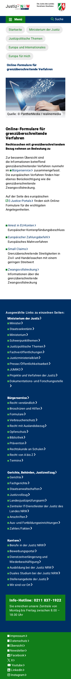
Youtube (17, 665)
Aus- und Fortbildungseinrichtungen (34, 523)
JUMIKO (15, 369)
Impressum (17, 636)
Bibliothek (16, 437)
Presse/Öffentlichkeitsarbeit (29, 364)
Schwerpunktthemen (24, 340)
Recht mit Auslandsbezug (27, 426)
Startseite (15, 29)
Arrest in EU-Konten (21, 225)
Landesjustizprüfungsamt (27, 500)
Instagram (18, 675)
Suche (59, 19)
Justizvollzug (19, 495)
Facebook (17, 655)
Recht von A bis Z (21, 455)
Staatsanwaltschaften (25, 489)
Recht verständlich (22, 403)
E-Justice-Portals (20, 201)
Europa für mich (19, 56)
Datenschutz (18, 641)
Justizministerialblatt (24, 358)
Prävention (17, 443)
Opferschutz (18, 432)
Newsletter (17, 650)
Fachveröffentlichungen (26, 352)
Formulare (17, 414)
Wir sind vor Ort (20, 585)
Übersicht (16, 645)
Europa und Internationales (27, 47)
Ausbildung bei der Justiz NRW (30, 567)
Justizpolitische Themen (25, 38)
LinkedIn (17, 670)
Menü (18, 19)
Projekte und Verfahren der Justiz (32, 375)
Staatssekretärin (21, 329)
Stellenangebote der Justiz (28, 579)
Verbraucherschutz (22, 420)
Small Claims (17, 249)
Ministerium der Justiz (44, 29)
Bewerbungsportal (22, 551)
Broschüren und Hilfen (25, 408)
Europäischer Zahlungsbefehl (28, 237)
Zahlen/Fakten (20, 528)
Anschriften (17, 517)
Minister (15, 323)
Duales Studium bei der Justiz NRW (34, 573)
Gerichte (15, 477)
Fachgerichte (18, 483)
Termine (15, 460)
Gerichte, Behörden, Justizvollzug (31, 472)
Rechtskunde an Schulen (27, 449)
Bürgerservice (21, 170)
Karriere (13, 540)
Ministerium (18, 335)
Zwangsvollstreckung (22, 270)
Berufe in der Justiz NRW (27, 545)
